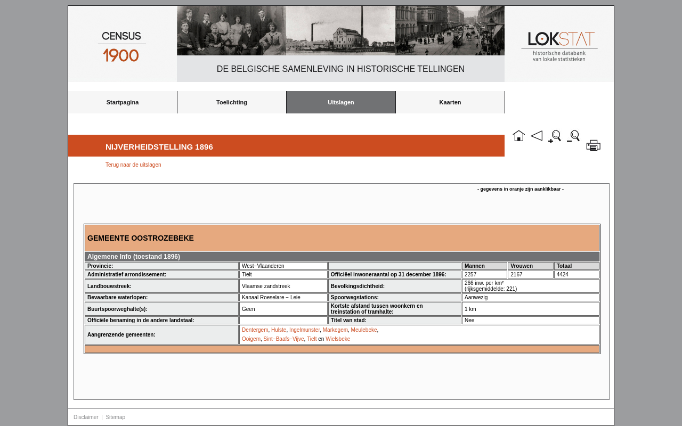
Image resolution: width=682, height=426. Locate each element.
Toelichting (231, 102)
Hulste (278, 330)
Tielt (312, 339)
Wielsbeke (338, 339)
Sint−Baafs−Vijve (284, 339)
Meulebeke (364, 330)
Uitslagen (341, 102)
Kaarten (450, 102)
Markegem (335, 330)
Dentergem (255, 330)
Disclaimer (86, 417)
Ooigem (251, 339)
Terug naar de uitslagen (133, 165)
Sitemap (115, 417)
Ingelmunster (304, 330)
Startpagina (123, 102)
